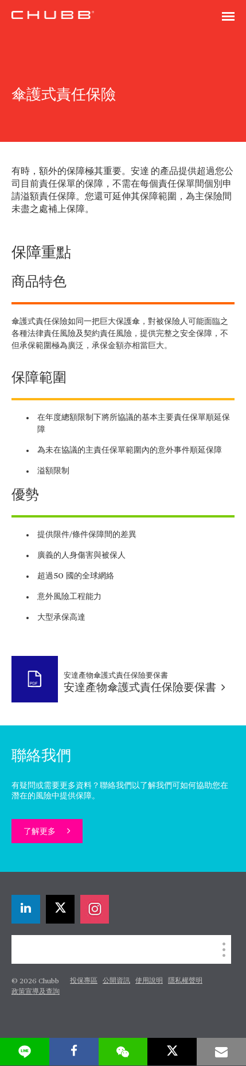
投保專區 (83, 981)
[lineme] (24, 1051)
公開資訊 (116, 981)
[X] (60, 909)
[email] (221, 1051)
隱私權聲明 (185, 981)
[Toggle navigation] (228, 17)
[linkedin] (25, 909)
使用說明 (149, 981)
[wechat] (123, 1051)
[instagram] (94, 909)
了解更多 (41, 832)
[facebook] (74, 1051)
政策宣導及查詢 (35, 991)
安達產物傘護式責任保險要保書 (144, 687)
